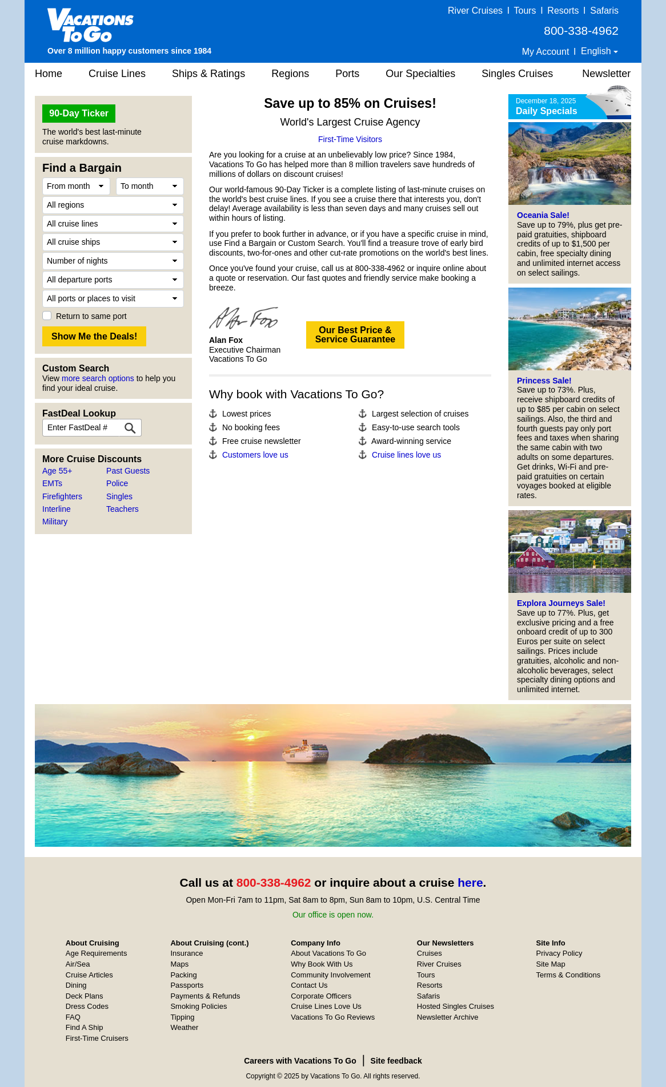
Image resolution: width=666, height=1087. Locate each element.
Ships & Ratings (208, 73)
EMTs (52, 483)
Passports (186, 985)
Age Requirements (96, 953)
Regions (290, 73)
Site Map (550, 964)
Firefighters (62, 496)
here (470, 882)
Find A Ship (84, 1027)
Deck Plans (84, 996)
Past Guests (128, 470)
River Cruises (475, 10)
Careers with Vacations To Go (300, 1060)
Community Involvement (330, 975)
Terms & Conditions (568, 975)
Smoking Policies (198, 1006)
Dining (76, 985)
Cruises (429, 953)
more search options (98, 378)
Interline (56, 509)
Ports (347, 73)
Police (117, 483)
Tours (524, 10)
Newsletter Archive (448, 1017)
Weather (184, 1027)
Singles (119, 496)
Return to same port (91, 316)
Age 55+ (57, 470)
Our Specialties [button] (420, 73)
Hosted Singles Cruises (455, 1006)
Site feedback (396, 1060)
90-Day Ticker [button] (79, 113)
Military (54, 521)
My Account (545, 51)
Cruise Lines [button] (117, 73)
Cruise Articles (89, 975)
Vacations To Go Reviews (333, 1017)
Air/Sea (78, 964)
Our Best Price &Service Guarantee (355, 334)
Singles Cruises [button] (517, 73)
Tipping (182, 1017)
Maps (179, 964)
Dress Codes (87, 1006)
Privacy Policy (559, 953)
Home (48, 73)
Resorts (563, 10)
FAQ (73, 1017)
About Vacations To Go (328, 953)
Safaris (604, 10)
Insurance (186, 953)
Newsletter (606, 73)
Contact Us (309, 985)
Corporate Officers (321, 996)
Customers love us (255, 454)
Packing (183, 975)
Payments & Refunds (205, 996)
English (597, 51)
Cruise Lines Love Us (326, 1006)
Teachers (122, 509)
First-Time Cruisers (97, 1038)
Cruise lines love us (406, 454)
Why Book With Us (321, 964)
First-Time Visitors (350, 139)
